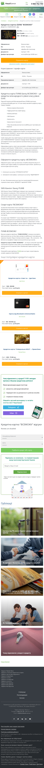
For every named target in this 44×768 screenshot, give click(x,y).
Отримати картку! (22, 293)
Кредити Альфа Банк (7, 676)
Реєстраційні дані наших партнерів (12, 726)
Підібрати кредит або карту (22, 450)
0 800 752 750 (37, 4)
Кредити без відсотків (7, 686)
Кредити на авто (6, 678)
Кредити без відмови (7, 683)
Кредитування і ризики (8, 729)
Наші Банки (5, 662)
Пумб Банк (32, 764)
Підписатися (22, 472)
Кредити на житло (6, 681)
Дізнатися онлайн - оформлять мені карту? (22, 64)
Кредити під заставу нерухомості (10, 674)
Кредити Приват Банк (7, 671)
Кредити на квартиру (7, 679)
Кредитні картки (19, 17)
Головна (3, 21)
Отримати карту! (22, 60)
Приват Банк (24, 764)
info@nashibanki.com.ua (23, 713)
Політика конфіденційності (10, 732)
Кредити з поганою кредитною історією (12, 672)
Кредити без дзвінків (7, 684)
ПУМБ (19, 251)
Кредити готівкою (6, 17)
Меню (41, 17)
